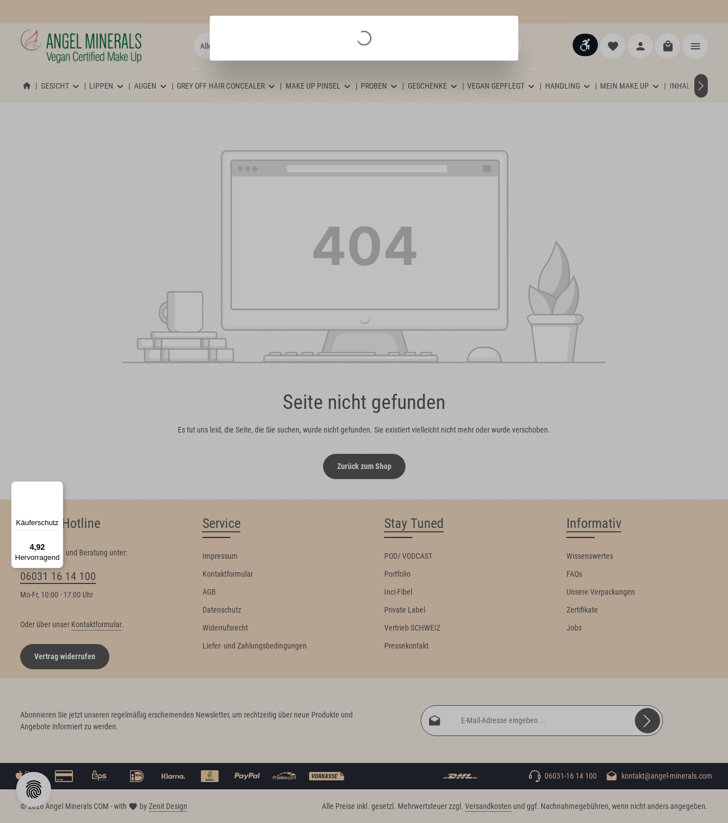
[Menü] (56, 488)
